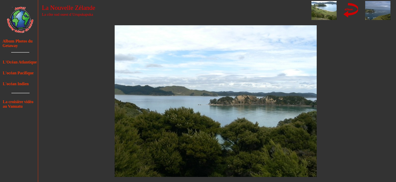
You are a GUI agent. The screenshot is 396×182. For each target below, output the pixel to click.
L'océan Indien (16, 84)
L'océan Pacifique (18, 73)
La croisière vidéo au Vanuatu (18, 104)
